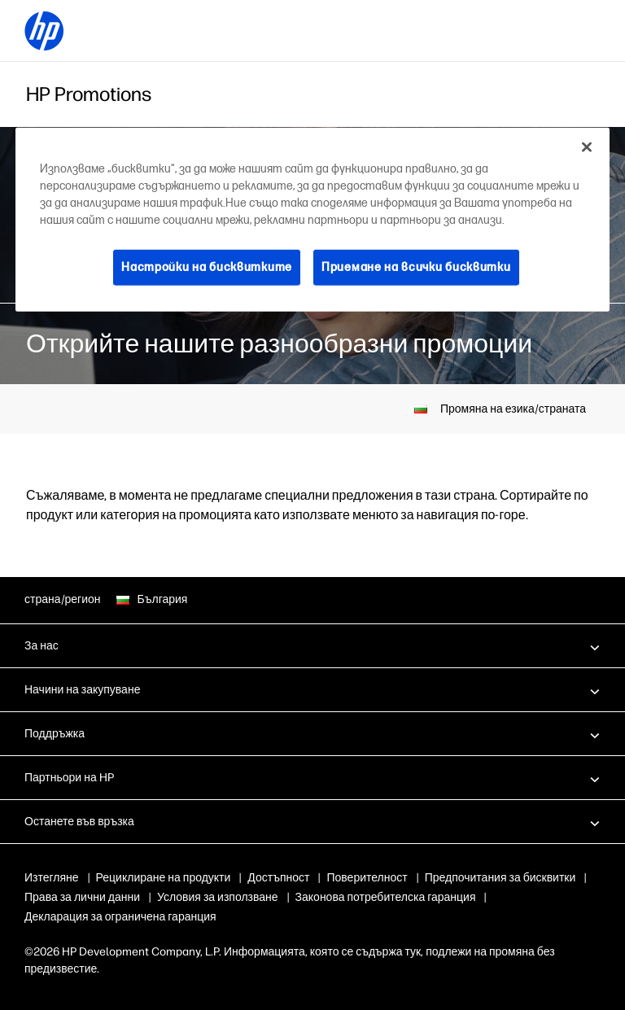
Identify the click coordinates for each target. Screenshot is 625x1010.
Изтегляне (51, 878)
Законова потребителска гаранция (114, 917)
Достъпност (278, 878)
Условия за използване (398, 897)
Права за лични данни (263, 897)
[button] (312, 645)
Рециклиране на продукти (163, 878)
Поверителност (366, 878)
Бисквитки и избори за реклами (106, 897)
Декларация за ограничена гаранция (318, 917)
